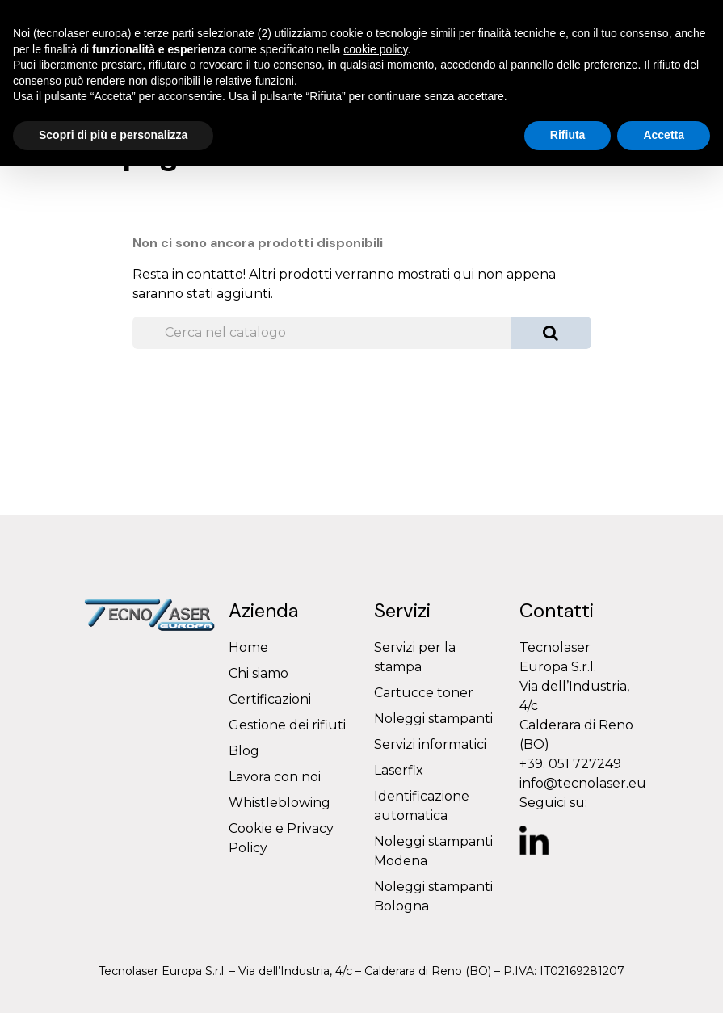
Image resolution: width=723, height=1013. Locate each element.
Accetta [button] (663, 134)
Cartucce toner (423, 692)
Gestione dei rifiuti (287, 725)
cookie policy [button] (375, 49)
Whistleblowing (279, 802)
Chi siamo (258, 673)
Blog (244, 751)
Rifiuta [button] (568, 134)
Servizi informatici (430, 744)
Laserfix (398, 770)
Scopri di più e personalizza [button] (113, 134)
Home (248, 647)
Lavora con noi (275, 776)
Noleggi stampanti (433, 718)
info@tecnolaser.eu (582, 783)
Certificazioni (270, 699)
